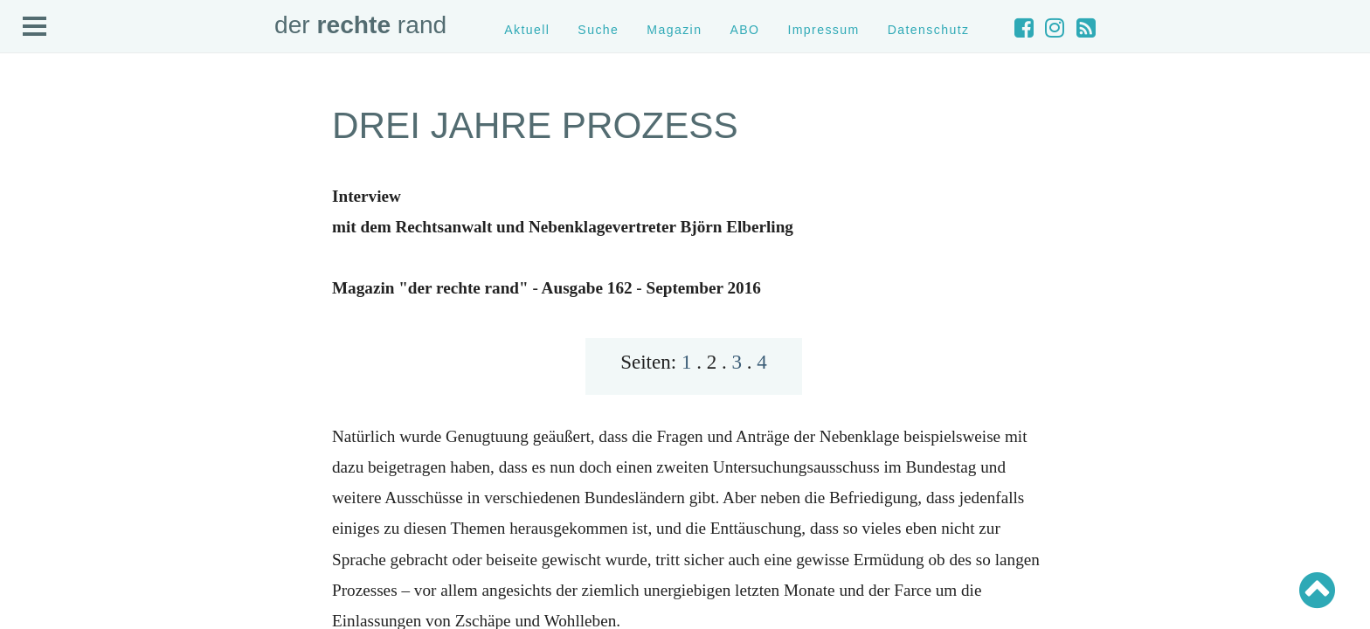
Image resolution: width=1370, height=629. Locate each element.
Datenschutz (929, 30)
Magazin (674, 30)
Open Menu (35, 27)
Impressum (823, 30)
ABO (744, 30)
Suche (598, 30)
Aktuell (527, 30)
